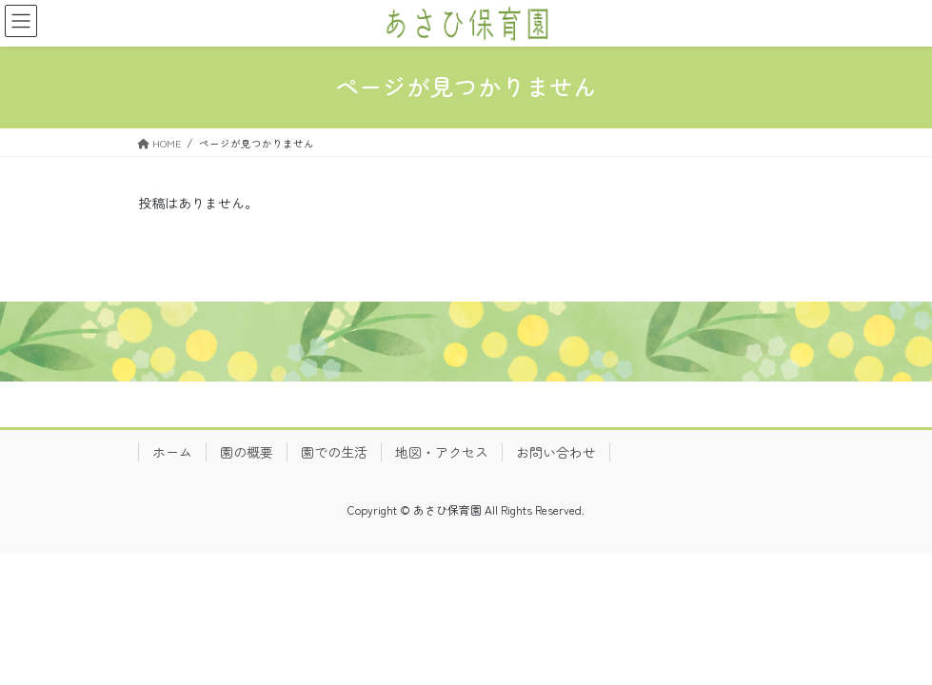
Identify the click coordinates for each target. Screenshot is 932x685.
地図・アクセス (441, 451)
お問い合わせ (556, 451)
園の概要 (246, 451)
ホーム (172, 451)
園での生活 (334, 451)
